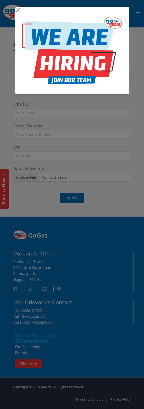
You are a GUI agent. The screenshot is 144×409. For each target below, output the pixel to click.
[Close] (18, 10)
